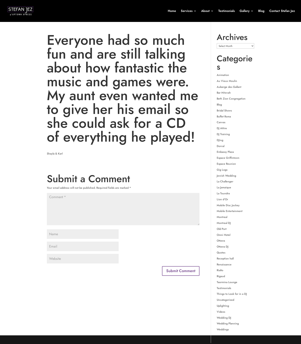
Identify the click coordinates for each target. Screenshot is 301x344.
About (205, 11)
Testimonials (226, 11)
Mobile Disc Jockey (228, 205)
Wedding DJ (224, 318)
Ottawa (221, 241)
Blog (261, 11)
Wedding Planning (228, 323)
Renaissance (224, 264)
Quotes (221, 252)
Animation (223, 75)
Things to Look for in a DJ (232, 294)
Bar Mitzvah (224, 93)
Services (187, 11)
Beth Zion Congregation (231, 99)
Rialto (220, 270)
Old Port (222, 229)
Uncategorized (225, 300)
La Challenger (225, 181)
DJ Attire (222, 128)
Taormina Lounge (227, 282)
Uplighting (223, 306)
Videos (221, 312)
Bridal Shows (224, 110)
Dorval (220, 146)
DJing (220, 140)
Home (172, 11)
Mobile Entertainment (229, 211)
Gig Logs (222, 170)
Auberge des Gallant (229, 87)
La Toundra (223, 193)
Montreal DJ (224, 223)
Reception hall (225, 258)
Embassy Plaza (225, 152)
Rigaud (221, 276)
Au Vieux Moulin (227, 81)
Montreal (222, 217)
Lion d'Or (222, 199)
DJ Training (223, 134)
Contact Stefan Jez (282, 11)
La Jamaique (224, 187)
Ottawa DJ (222, 246)
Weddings (223, 329)
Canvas (221, 122)
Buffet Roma (224, 116)
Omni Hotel (223, 235)
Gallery (245, 11)
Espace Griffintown (228, 158)
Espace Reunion (226, 164)
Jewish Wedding (226, 176)
